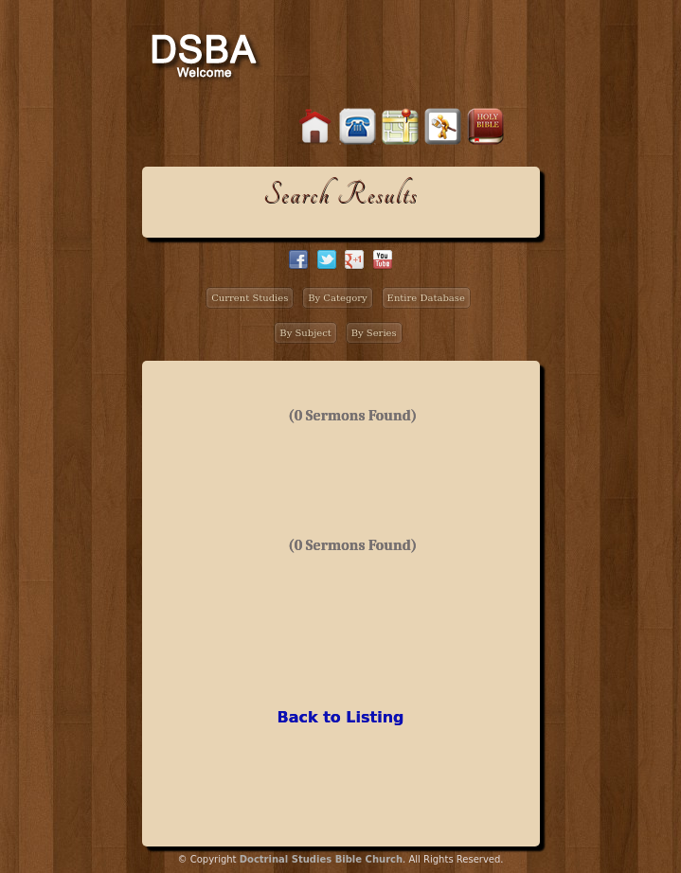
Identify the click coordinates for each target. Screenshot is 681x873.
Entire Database (426, 298)
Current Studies (249, 298)
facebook (298, 259)
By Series (374, 333)
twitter (326, 259)
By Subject (305, 333)
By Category (337, 298)
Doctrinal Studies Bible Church (321, 859)
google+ (354, 259)
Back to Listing (340, 717)
